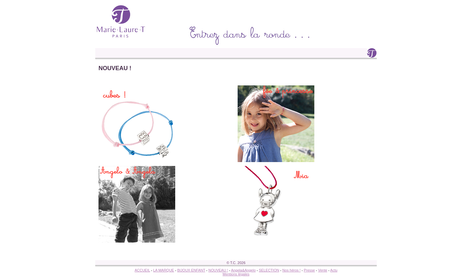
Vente (322, 270)
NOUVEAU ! (218, 270)
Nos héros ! (291, 270)
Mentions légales (236, 274)
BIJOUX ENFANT (191, 270)
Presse (309, 270)
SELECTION (269, 270)
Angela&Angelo (243, 270)
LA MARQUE (163, 270)
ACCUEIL (142, 270)
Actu (333, 270)
